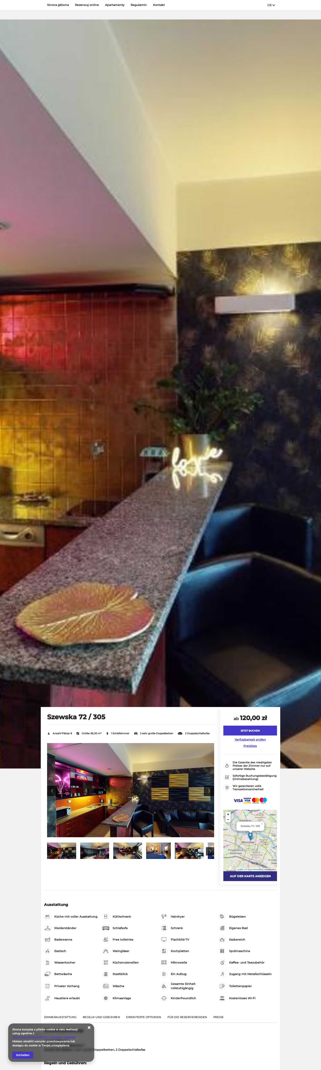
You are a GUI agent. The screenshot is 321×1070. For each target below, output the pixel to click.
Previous (52, 791)
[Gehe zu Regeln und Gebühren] (101, 1018)
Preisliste (250, 746)
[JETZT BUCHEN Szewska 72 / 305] (250, 730)
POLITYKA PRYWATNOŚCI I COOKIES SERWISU (44, 1037)
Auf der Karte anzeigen (250, 876)
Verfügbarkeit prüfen (250, 739)
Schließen (22, 1055)
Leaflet (240, 869)
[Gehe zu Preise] (218, 1018)
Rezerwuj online (87, 5)
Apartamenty (114, 5)
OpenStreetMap (256, 869)
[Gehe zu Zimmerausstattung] (60, 1018)
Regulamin (139, 5)
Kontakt (159, 5)
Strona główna (58, 5)
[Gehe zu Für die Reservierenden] (187, 1018)
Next (209, 791)
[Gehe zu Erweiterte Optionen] (143, 1018)
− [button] (228, 819)
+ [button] (228, 814)
